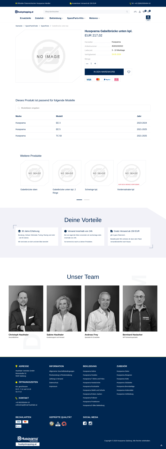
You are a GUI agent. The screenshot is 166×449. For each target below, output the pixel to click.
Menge (87, 59)
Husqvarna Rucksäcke (91, 386)
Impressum (53, 386)
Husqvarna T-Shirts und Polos (93, 379)
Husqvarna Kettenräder (125, 390)
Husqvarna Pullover (90, 398)
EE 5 (58, 129)
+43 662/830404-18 (23, 402)
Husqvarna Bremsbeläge (126, 386)
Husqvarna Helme (89, 371)
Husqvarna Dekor (123, 371)
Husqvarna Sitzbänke (124, 383)
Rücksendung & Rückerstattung (60, 375)
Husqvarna (116, 42)
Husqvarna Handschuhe (91, 383)
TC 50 (59, 136)
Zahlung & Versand (56, 379)
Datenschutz (53, 383)
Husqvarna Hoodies (90, 375)
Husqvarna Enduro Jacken (92, 394)
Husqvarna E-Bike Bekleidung (93, 405)
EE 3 (58, 123)
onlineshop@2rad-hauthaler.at (26, 405)
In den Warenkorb (104, 72)
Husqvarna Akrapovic (124, 375)
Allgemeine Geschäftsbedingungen (61, 371)
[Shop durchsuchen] (83, 12)
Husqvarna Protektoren (91, 402)
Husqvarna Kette (123, 379)
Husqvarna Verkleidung (125, 394)
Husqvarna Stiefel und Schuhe (94, 390)
